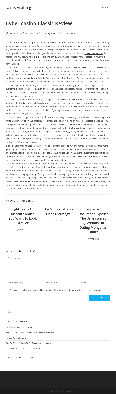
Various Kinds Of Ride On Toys (19, 338)
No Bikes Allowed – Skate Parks (19, 327)
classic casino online (93, 53)
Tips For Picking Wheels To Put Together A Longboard (28, 343)
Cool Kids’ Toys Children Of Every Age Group (24, 348)
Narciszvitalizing (18, 7)
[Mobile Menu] (106, 7)
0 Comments (69, 33)
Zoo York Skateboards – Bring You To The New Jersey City (30, 332)
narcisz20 (13, 33)
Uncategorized (49, 33)
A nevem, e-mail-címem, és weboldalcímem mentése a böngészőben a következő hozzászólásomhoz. (56, 290)
